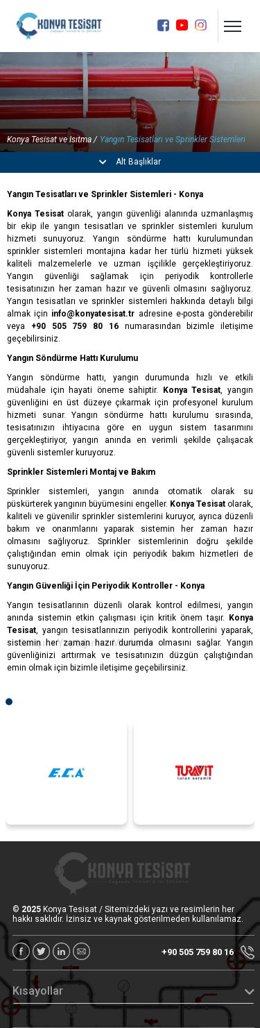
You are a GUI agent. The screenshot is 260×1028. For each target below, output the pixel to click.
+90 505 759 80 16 (208, 952)
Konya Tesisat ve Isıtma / (52, 139)
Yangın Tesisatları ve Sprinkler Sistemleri (172, 139)
